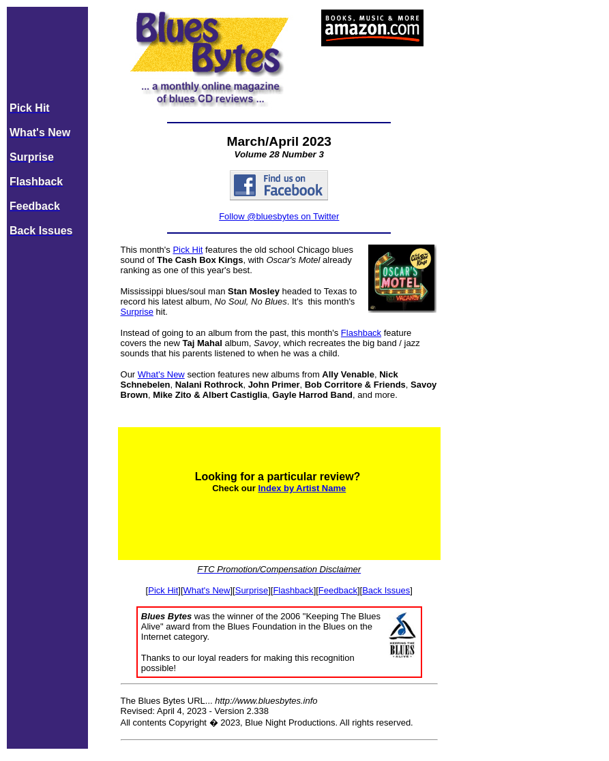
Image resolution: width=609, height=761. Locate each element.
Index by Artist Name (302, 488)
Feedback (337, 590)
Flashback (361, 333)
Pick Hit (188, 250)
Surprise (137, 312)
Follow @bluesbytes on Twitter (279, 216)
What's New (161, 374)
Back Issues (386, 590)
